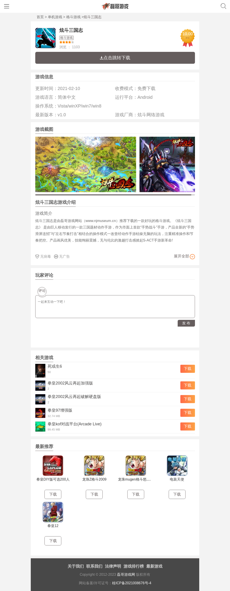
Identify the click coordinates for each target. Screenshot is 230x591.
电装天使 (177, 479)
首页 (40, 17)
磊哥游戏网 (126, 574)
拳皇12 (52, 526)
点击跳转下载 (115, 57)
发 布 (186, 323)
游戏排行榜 (134, 566)
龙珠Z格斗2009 (94, 479)
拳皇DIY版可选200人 (53, 479)
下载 (187, 369)
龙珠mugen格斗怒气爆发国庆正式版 (146, 479)
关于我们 (76, 566)
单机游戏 (55, 17)
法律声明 (113, 566)
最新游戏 (154, 566)
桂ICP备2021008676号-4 (131, 583)
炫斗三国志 (71, 30)
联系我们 (94, 566)
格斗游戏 (73, 17)
